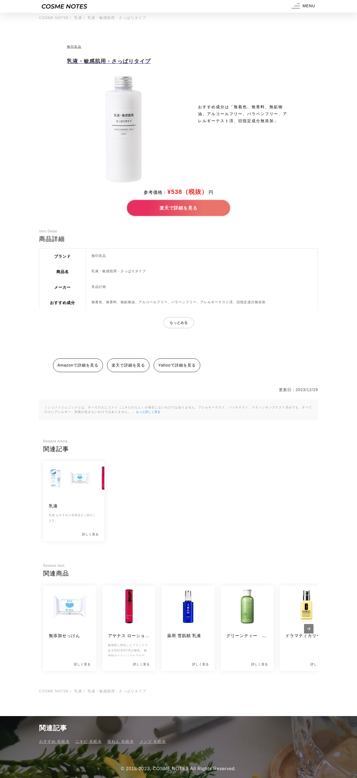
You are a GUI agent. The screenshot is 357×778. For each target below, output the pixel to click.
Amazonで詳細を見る (77, 365)
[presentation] (308, 629)
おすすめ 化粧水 (54, 741)
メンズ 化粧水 (152, 741)
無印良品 (74, 46)
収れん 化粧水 (120, 741)
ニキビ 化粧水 (88, 741)
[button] (303, 6)
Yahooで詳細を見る (177, 365)
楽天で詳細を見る (178, 208)
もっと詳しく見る (148, 411)
